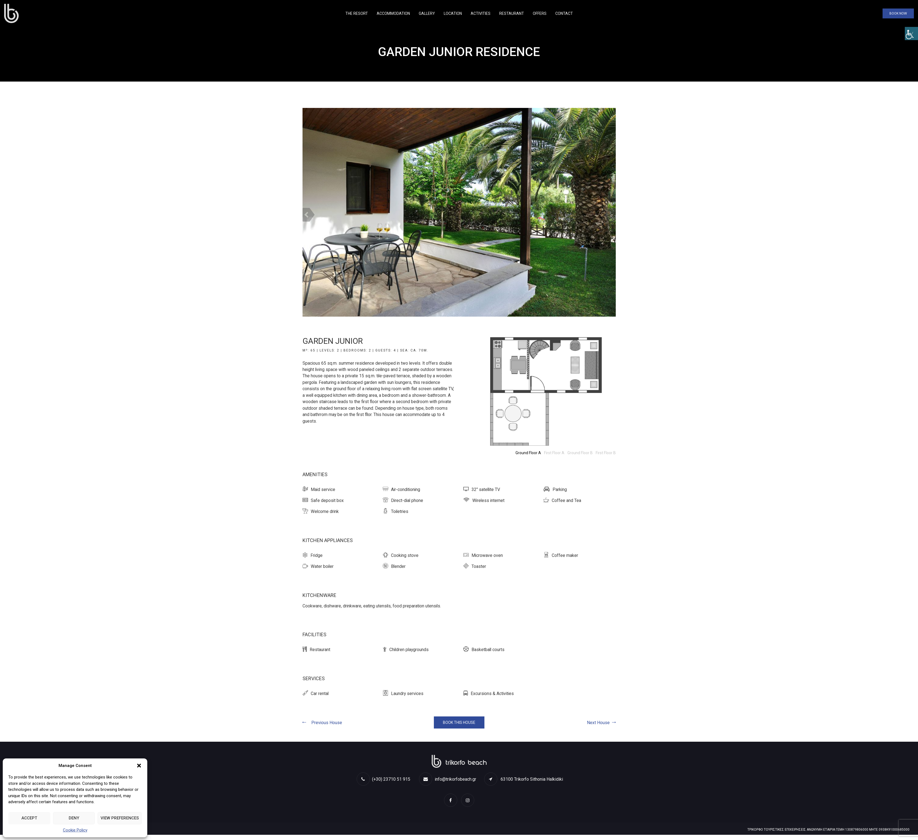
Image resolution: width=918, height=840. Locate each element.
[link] (911, 33)
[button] (139, 765)
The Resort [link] (356, 13)
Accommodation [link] (393, 13)
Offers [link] (540, 13)
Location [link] (453, 13)
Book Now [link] (898, 13)
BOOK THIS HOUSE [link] (459, 723)
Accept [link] (29, 818)
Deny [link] (74, 818)
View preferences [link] (120, 818)
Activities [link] (480, 13)
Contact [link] (564, 13)
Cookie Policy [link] (75, 830)
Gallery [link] (427, 13)
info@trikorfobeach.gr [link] (447, 779)
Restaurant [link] (511, 13)
